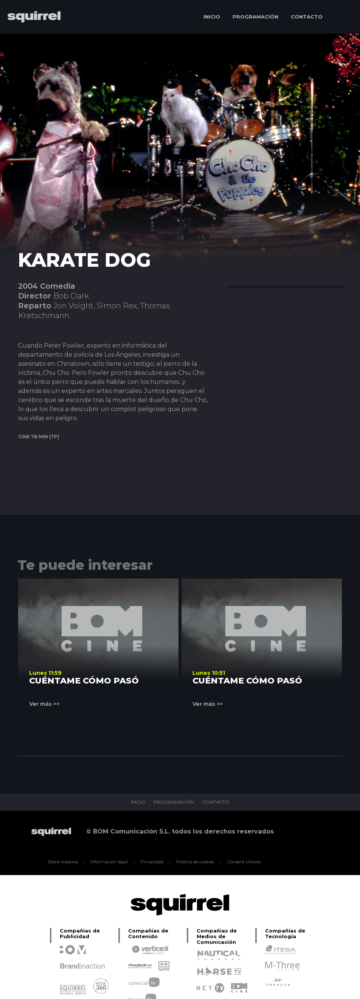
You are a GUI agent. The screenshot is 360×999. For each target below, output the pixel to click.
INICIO (211, 17)
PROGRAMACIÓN (255, 17)
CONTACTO (307, 17)
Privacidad (151, 862)
